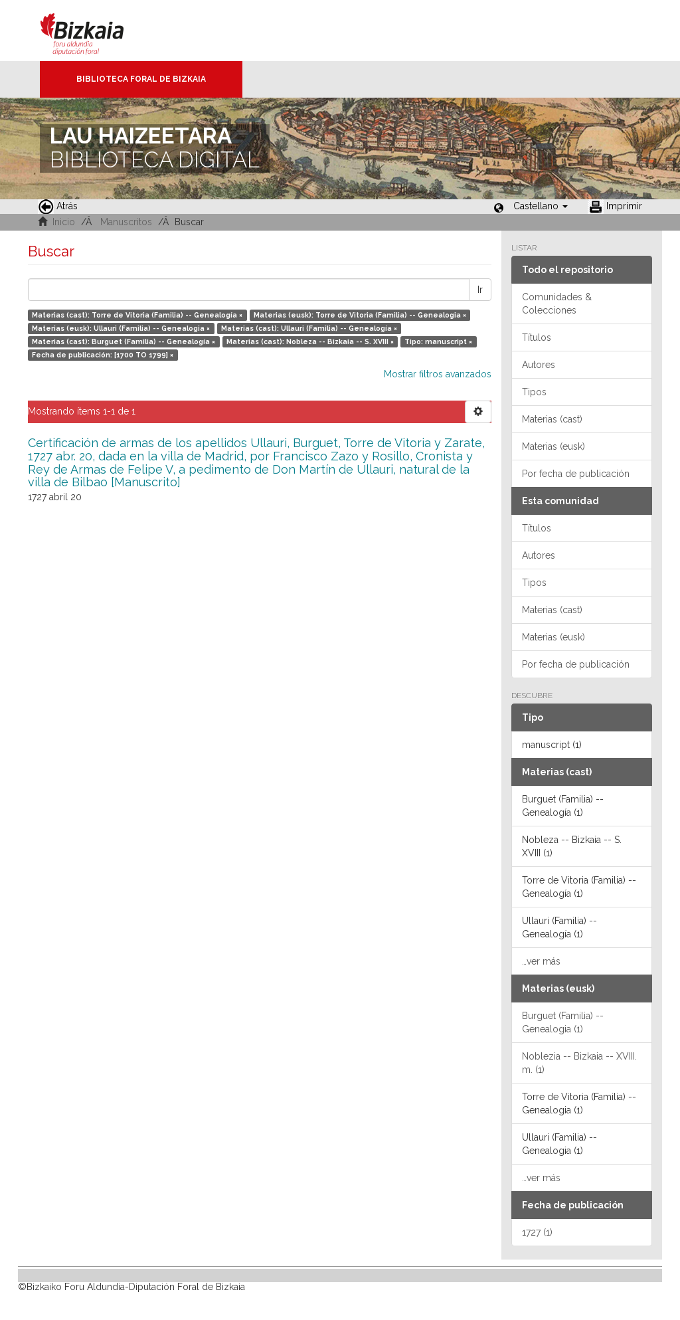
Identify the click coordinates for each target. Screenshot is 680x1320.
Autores (538, 364)
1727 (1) (537, 1232)
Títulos (536, 337)
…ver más (541, 961)
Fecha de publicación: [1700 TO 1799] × (102, 355)
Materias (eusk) (553, 446)
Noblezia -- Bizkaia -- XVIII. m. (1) (579, 1063)
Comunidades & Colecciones (557, 304)
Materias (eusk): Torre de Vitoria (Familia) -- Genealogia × (360, 315)
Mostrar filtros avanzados (437, 374)
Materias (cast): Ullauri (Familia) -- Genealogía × (309, 328)
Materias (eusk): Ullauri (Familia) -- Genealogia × (121, 328)
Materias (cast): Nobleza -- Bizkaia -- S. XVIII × (310, 341)
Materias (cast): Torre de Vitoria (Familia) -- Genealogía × (137, 315)
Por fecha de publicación (576, 473)
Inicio (63, 222)
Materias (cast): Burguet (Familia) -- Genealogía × (123, 341)
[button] (540, 206)
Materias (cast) (552, 419)
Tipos (534, 392)
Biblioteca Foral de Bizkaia (141, 79)
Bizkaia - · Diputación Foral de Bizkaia (96, 30)
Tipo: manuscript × (438, 341)
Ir (480, 289)
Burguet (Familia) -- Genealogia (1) (563, 1022)
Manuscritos (126, 222)
